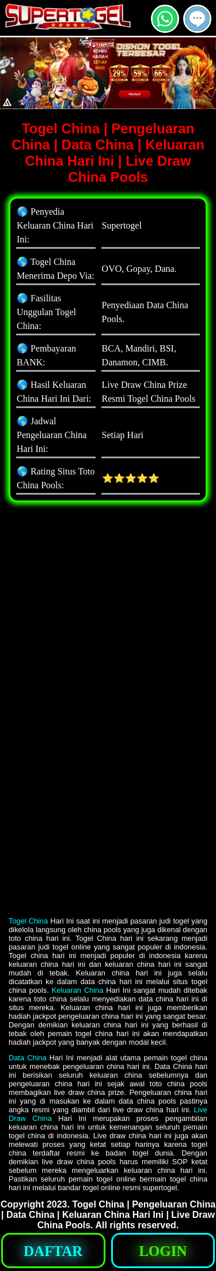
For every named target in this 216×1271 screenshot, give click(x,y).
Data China (28, 1057)
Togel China (28, 921)
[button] (197, 18)
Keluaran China (78, 990)
